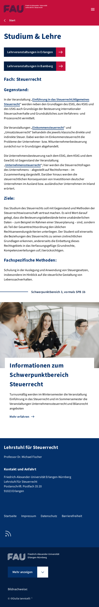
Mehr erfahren (19, 417)
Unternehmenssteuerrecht (23, 165)
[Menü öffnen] (92, 9)
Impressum (28, 516)
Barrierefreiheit (72, 516)
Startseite (10, 516)
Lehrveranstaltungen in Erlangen (30, 52)
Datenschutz (49, 516)
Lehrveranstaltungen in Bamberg (30, 66)
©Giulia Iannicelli (20, 599)
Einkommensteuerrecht (48, 127)
